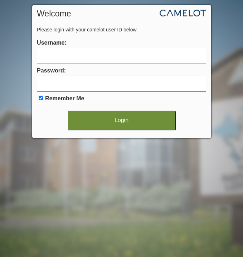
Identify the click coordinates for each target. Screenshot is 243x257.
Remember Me (64, 98)
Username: (52, 43)
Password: (51, 70)
